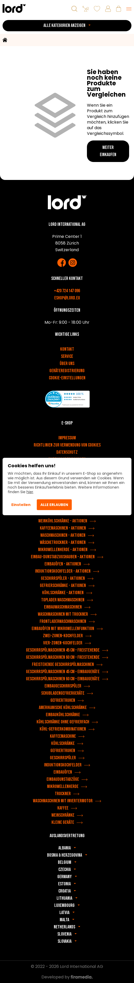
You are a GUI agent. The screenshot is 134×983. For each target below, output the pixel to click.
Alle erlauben (54, 504)
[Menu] (128, 8)
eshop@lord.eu (67, 298)
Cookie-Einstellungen (67, 378)
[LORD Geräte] (14, 8)
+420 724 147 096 (67, 290)
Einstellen (21, 504)
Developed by (67, 977)
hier (29, 491)
